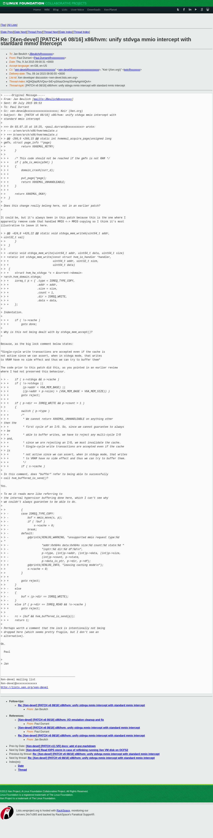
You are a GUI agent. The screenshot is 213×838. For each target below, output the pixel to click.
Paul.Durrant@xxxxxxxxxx (49, 57)
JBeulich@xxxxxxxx (41, 53)
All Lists (12, 25)
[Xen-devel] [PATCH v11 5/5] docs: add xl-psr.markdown (61, 746)
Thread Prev (34, 32)
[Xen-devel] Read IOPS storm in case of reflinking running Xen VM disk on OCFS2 (77, 750)
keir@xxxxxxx (132, 69)
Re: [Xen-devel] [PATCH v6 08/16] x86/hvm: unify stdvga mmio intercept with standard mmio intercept (81, 705)
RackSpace (63, 810)
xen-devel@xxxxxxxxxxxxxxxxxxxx (35, 69)
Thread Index (81, 32)
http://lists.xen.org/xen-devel (24, 687)
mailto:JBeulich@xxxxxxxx (53, 99)
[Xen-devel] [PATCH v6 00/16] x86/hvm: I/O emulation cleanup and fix (61, 719)
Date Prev (7, 32)
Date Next (20, 32)
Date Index (66, 32)
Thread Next (50, 32)
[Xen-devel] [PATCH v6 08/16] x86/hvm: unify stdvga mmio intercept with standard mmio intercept (79, 727)
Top (3, 25)
